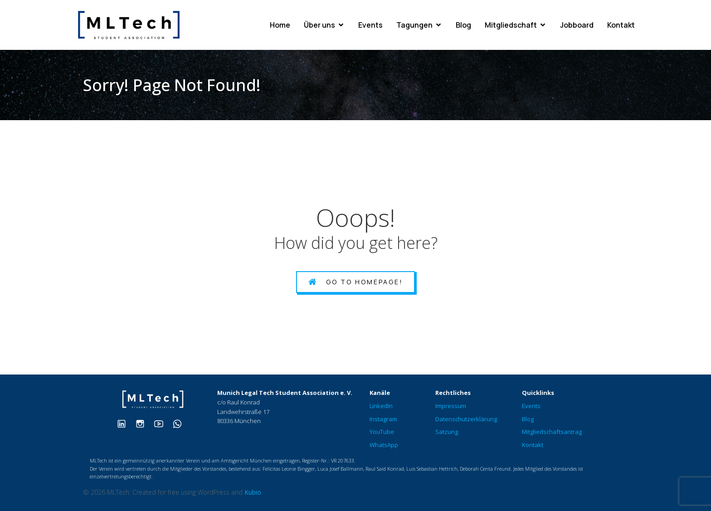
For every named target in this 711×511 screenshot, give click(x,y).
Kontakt (621, 25)
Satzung (446, 432)
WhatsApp (384, 445)
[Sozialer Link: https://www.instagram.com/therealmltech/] (143, 423)
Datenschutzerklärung (466, 419)
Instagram (383, 419)
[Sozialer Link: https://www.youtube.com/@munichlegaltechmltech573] (162, 423)
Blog (463, 25)
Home (280, 25)
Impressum (450, 406)
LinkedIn (381, 406)
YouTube (382, 432)
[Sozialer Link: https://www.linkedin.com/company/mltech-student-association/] (125, 423)
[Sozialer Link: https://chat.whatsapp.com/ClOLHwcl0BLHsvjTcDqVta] (180, 423)
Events (370, 25)
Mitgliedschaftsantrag (552, 432)
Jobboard (577, 25)
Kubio (252, 492)
